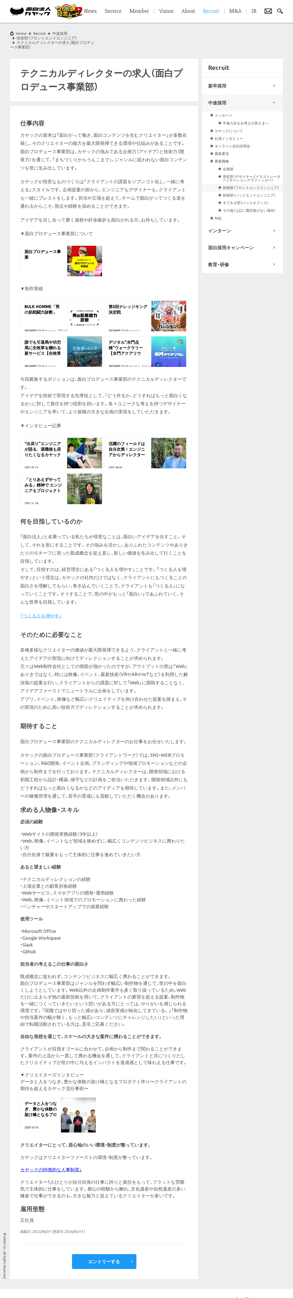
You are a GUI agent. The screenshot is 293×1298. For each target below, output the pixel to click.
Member (139, 11)
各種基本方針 (83, 1286)
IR (254, 11)
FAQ (218, 205)
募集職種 (222, 148)
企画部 (228, 155)
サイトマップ (107, 1286)
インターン (219, 217)
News (90, 11)
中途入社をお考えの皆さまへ (246, 109)
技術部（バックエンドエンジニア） (249, 182)
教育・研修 (218, 250)
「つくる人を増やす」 (41, 602)
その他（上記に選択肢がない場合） (249, 197)
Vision (166, 11)
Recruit (39, 33)
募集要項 (222, 140)
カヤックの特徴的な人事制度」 (51, 1155)
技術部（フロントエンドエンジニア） (251, 174)
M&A (235, 11)
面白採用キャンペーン (231, 233)
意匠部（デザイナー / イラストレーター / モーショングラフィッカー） (251, 165)
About (188, 11)
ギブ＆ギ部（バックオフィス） (246, 189)
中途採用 (217, 89)
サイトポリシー (20, 1286)
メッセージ (223, 102)
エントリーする (104, 1247)
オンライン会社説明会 (232, 132)
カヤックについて (229, 117)
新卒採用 (217, 72)
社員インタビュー (229, 125)
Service (113, 11)
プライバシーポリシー (52, 1286)
